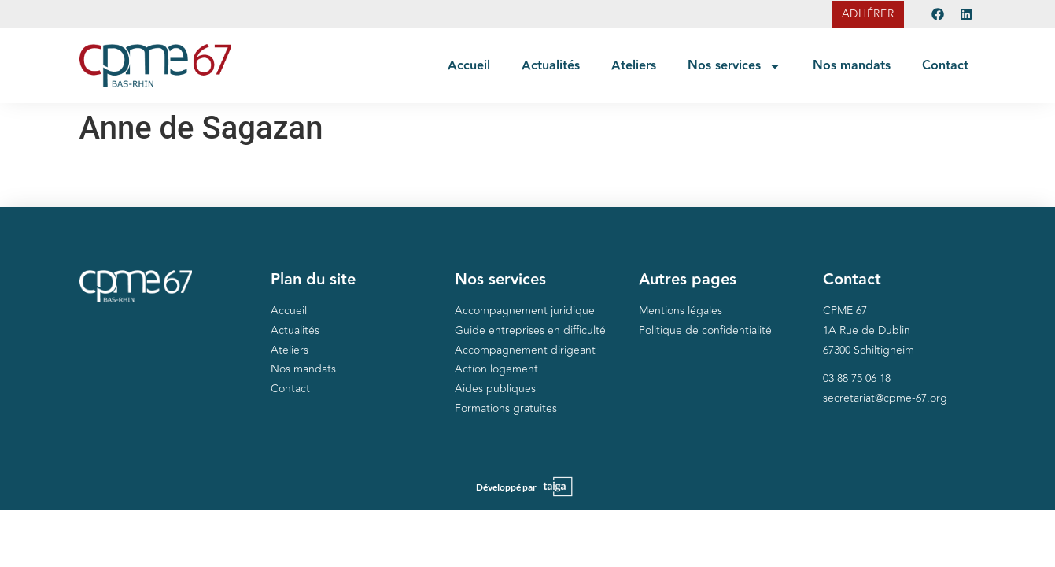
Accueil (469, 66)
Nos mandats (852, 66)
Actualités (551, 66)
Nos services (734, 66)
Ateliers (633, 66)
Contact (945, 66)
